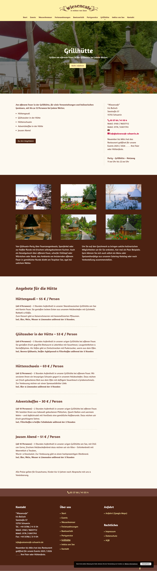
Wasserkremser (45, 18)
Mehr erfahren (77, 65)
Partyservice (92, 18)
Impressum (111, 531)
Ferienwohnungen (62, 18)
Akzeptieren (146, 564)
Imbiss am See (118, 18)
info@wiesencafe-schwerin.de (29, 542)
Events (33, 18)
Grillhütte (105, 18)
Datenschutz (111, 535)
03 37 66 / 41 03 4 (79, 492)
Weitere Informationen (131, 564)
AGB (107, 540)
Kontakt (130, 18)
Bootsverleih (78, 18)
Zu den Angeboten (26, 141)
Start (25, 18)
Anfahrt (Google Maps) (116, 513)
